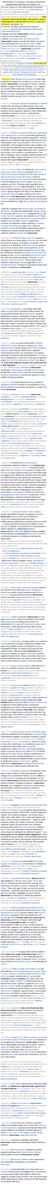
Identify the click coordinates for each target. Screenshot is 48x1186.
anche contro (23, 827)
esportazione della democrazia (34, 67)
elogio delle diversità (28, 1135)
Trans (25, 981)
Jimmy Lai (20, 170)
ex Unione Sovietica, (35, 702)
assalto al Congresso (10, 864)
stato (22, 67)
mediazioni (19, 832)
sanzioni (21, 693)
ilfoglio (14, 617)
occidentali (36, 49)
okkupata (4, 214)
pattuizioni (24, 1091)
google (14, 272)
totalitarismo (5, 519)
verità (11, 39)
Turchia (42, 944)
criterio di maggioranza (23, 1025)
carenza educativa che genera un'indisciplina (22, 553)
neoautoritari (31, 654)
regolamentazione (28, 597)
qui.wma (4, 910)
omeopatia (8, 622)
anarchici (6, 993)
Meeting (31, 382)
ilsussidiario (16, 588)
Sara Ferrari (5, 991)
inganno (43, 355)
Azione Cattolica (21, 1159)
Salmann (37, 512)
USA (2, 284)
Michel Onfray (24, 878)
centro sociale (27, 209)
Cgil (2, 981)
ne (36, 969)
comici (12, 854)
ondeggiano (23, 661)
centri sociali (39, 984)
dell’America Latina (38, 255)
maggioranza (13, 7)
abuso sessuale (32, 245)
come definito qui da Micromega (13, 849)
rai (18, 214)
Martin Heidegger (29, 96)
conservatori (37, 734)
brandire (37, 998)
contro (14, 971)
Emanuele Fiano (40, 805)
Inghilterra (33, 199)
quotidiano (23, 182)
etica (38, 600)
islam (20, 333)
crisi (30, 465)
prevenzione (31, 240)
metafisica (37, 82)
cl (16, 952)
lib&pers (5, 1067)
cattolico (4, 191)
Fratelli (10, 800)
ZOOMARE (23, 409)
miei (19, 65)
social (32, 365)
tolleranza (4, 1135)
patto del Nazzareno (9, 1079)
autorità (12, 228)
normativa (35, 70)
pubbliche (4, 228)
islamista (33, 776)
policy (40, 438)
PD (12, 991)
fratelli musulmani (15, 932)
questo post (26, 805)
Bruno (3, 986)
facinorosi (40, 143)
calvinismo (15, 504)
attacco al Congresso (10, 810)
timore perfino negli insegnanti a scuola (24, 556)
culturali (23, 221)
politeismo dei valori (10, 46)
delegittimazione (8, 54)
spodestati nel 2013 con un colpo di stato (17, 944)
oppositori (22, 751)
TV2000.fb (16, 238)
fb (24, 214)
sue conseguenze (17, 492)
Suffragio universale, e (16, 34)
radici (30, 869)
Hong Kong (5, 172)
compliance (5, 441)
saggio (29, 881)
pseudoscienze (11, 619)
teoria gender (31, 976)
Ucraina (36, 641)
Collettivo (19, 981)
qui (32, 128)
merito (25, 495)
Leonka (4, 216)
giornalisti (4, 248)
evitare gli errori (17, 695)
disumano (21, 749)
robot (28, 590)
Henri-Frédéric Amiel (18, 470)
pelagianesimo (27, 529)
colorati (34, 588)
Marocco (26, 771)
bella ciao (25, 218)
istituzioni (43, 1054)
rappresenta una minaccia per (25, 39)
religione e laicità (29, 1133)
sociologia (11, 94)
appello (14, 688)
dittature (39, 123)
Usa (20, 810)
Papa (22, 688)
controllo (13, 372)
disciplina (9, 56)
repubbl (15, 878)
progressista (40, 744)
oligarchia (24, 455)
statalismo (16, 852)
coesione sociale (37, 370)
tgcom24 (5, 668)
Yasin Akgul (40, 326)
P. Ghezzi (11, 986)
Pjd (9, 776)
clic (12, 881)
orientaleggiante (21, 534)
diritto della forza (36, 9)
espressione (12, 265)
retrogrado (32, 746)
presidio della (22, 233)
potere (42, 385)
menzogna (5, 1050)
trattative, (4, 693)
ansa (21, 214)
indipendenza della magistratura (12, 69)
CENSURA (14, 421)
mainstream (40, 451)
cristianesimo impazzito (29, 873)
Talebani (39, 795)
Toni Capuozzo (16, 697)
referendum (24, 1071)
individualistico (14, 375)
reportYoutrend (24, 666)
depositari (40, 763)
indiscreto (16, 641)
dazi (35, 299)
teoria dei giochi (31, 302)
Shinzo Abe (38, 280)
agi (13, 309)
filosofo (21, 82)
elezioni (17, 67)
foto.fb (3, 473)
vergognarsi (11, 751)
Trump (37, 861)
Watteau (7, 211)
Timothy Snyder (27, 1040)
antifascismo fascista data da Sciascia (15, 673)
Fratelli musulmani (8, 778)
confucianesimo (17, 370)
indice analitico (24, 412)
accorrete (11, 216)
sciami (26, 104)
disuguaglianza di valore (10, 495)
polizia (42, 218)
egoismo (5, 375)
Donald (43, 272)
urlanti (19, 218)
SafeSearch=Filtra (8, 431)
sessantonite (6, 678)
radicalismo (27, 786)
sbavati (29, 226)
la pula (37, 216)
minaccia (13, 304)
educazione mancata (38, 871)
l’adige (14, 969)
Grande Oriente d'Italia (30, 1152)
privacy (11, 1054)
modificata (36, 63)
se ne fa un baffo (38, 455)
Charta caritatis (37, 952)
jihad (31, 925)
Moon (43, 277)
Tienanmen (5, 194)
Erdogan (11, 311)
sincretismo (9, 534)
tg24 (19, 272)
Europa (6, 287)
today (33, 969)
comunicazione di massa (20, 443)
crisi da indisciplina (30, 74)
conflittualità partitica (17, 51)
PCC (23, 58)
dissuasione (31, 54)
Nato (34, 700)
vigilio (22, 969)
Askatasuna (24, 133)
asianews (15, 771)
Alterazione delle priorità (32, 29)
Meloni (42, 666)
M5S (15, 1013)
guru (41, 214)
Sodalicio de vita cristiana (34, 253)
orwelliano (38, 1001)
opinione (9, 754)
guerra (34, 346)
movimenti (18, 255)
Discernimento (16, 29)
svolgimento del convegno (30, 971)
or (26, 214)
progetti (43, 375)
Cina (7, 304)
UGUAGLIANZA (30, 463)
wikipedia (6, 27)
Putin (3, 644)
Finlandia (24, 717)
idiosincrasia (10, 333)
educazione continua (23, 961)
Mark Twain (34, 360)
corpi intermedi (25, 1052)
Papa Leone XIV (28, 238)
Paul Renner (20, 1150)
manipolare (22, 113)
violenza (26, 871)
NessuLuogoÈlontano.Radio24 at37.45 (27, 908)
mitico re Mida (32, 275)
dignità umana (33, 69)
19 (2, 607)
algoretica (20, 74)
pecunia (40, 453)
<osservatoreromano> (19, 512)
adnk (23, 272)
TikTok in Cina (13, 368)
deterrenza (37, 157)
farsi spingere (17, 710)
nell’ (19, 346)
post (10, 727)
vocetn (27, 969)
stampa (15, 861)
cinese (14, 346)
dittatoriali (17, 404)
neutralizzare (32, 448)
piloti (12, 898)
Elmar (31, 512)
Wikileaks (37, 910)
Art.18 (43, 605)
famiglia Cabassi (39, 211)
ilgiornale (26, 697)
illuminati (30, 854)
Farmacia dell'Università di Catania (26, 624)
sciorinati (11, 221)
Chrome (4, 424)
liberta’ (6, 70)
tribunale (40, 174)
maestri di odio (6, 873)
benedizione (13, 1128)
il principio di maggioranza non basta (25, 72)
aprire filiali (27, 700)
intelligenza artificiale (39, 104)
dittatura (33, 34)
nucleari (39, 646)
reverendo (37, 277)
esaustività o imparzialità (24, 63)
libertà (39, 514)
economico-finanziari (27, 297)
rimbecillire (24, 368)
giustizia (28, 70)
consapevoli (26, 588)
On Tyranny (24, 1037)
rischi (3, 507)
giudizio (34, 438)
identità (39, 1133)
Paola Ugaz (36, 250)
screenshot (42, 424)
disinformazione (29, 314)
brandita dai (26, 676)
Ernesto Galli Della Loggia (35, 732)
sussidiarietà (40, 852)
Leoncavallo (38, 209)
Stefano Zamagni (38, 959)
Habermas (22, 79)
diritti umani (42, 69)
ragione (4, 1047)
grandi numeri (14, 438)
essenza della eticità (32, 856)
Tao (5, 358)
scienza (34, 827)
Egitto (27, 942)
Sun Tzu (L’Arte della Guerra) (17, 360)
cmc (13, 952)
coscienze (14, 453)
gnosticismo (9, 531)
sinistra (14, 979)
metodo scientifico (15, 629)
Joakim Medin (15, 328)
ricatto (20, 304)
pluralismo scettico (27, 44)
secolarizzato (39, 46)
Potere (4, 964)
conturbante (31, 58)
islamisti (4, 922)
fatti (36, 1047)
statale (19, 372)
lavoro (40, 592)
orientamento (38, 756)
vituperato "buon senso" (21, 761)
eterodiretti (7, 121)
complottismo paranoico (30, 903)
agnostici (4, 526)
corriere (15, 732)
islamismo (5, 338)
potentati (25, 69)
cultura (24, 744)
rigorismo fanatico (37, 534)
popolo (3, 829)
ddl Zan (32, 751)
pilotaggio (28, 451)
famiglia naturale (36, 563)
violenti (34, 143)
